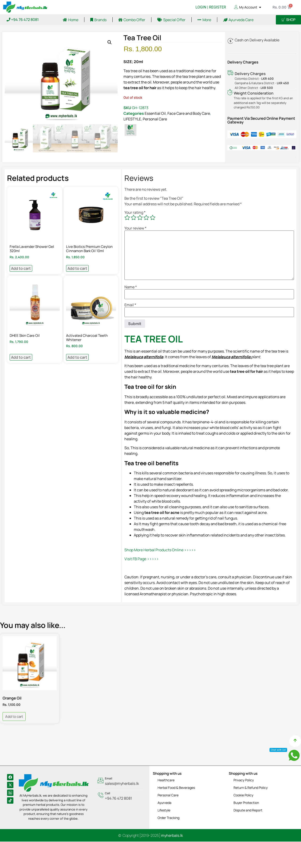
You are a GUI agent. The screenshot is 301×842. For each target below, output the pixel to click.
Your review (135, 228)
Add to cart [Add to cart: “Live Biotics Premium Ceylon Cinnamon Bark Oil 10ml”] (77, 268)
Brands (98, 19)
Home (70, 19)
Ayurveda (164, 803)
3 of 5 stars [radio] (140, 218)
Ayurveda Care (238, 19)
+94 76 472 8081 (23, 19)
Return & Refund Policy (251, 788)
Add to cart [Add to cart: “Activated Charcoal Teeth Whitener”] (77, 357)
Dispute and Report (248, 810)
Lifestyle (164, 810)
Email (130, 305)
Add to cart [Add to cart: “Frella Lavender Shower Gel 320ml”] (21, 268)
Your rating (135, 212)
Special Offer (171, 19)
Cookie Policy (243, 795)
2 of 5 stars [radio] (133, 218)
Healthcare (166, 780)
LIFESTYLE (132, 119)
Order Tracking (168, 818)
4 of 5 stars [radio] (146, 218)
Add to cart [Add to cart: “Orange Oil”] (14, 717)
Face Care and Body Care (188, 113)
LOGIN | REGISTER (210, 7)
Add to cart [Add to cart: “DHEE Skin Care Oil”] (21, 357)
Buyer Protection (246, 803)
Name (130, 287)
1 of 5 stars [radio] (127, 218)
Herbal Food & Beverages (176, 788)
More (204, 19)
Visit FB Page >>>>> (141, 559)
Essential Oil (155, 113)
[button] (109, 42)
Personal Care (155, 119)
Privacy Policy (244, 780)
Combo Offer (132, 19)
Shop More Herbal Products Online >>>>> (160, 550)
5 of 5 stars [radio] (152, 218)
